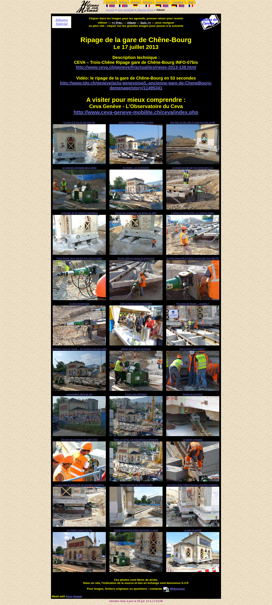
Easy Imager (74, 596)
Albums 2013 (145, 9)
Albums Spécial (61, 22)
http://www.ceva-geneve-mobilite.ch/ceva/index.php (136, 112)
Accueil (110, 9)
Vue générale (126, 9)
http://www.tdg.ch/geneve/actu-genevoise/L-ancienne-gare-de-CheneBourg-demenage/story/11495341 (136, 85)
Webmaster (174, 588)
